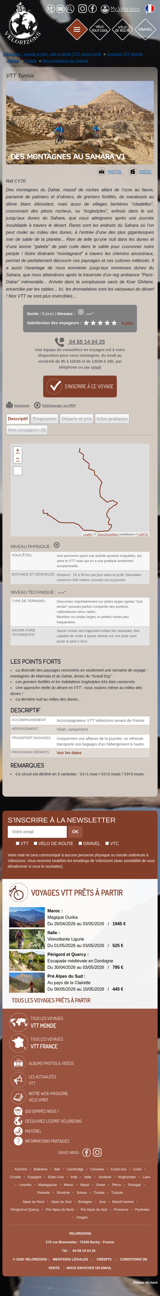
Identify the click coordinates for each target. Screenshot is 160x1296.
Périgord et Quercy (24, 1209)
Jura (102, 1202)
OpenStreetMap (107, 534)
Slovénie (63, 1193)
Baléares (40, 1169)
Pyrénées (142, 1209)
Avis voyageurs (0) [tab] (27, 430)
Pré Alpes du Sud (94, 1209)
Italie (87, 1177)
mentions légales (70, 1259)
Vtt (22, 843)
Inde (74, 1177)
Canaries (97, 1169)
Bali (57, 1169)
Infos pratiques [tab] (112, 418)
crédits (103, 1259)
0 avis (127, 322)
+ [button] (17, 451)
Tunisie (99, 1193)
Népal (84, 1185)
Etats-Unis (56, 1177)
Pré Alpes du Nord (60, 1209)
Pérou (116, 1185)
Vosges (82, 1217)
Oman (100, 1185)
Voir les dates (69, 753)
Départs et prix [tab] (77, 418)
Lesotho (25, 1185)
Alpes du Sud (61, 1202)
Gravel (89, 843)
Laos (146, 1177)
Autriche (20, 1169)
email (96, 367)
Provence (121, 1209)
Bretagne (85, 1202)
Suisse (81, 1193)
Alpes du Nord (33, 1202)
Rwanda (43, 1193)
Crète (137, 1169)
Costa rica (118, 1169)
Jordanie (104, 1177)
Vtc (111, 843)
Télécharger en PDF (55, 406)
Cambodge (75, 1169)
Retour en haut (145, 1282)
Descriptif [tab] (18, 418)
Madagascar (47, 1185)
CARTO (143, 534)
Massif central (122, 1202)
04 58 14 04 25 (80, 342)
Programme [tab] (45, 418)
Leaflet (87, 534)
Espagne (35, 1177)
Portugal (134, 1185)
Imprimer (18, 406)
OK (75, 831)
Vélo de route (53, 843)
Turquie (117, 1193)
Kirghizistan (127, 1177)
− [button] (17, 459)
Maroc (68, 1185)
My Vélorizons (120, 9)
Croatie (15, 1177)
